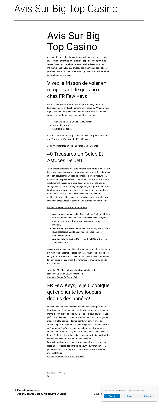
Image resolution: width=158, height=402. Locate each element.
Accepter (112, 396)
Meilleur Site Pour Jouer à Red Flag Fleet (66, 356)
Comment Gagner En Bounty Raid (62, 277)
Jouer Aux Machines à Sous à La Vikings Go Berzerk (71, 270)
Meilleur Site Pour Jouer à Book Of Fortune (67, 207)
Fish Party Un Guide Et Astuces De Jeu (65, 273)
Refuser (129, 396)
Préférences (147, 396)
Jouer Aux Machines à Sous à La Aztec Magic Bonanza (72, 146)
